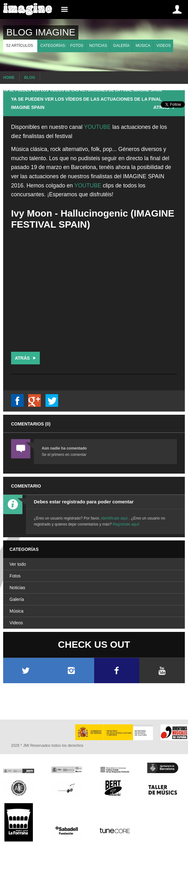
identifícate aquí (115, 518)
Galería (121, 45)
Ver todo (17, 564)
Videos (163, 45)
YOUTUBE (98, 127)
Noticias (98, 45)
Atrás (26, 358)
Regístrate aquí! (125, 524)
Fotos (76, 45)
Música (143, 45)
